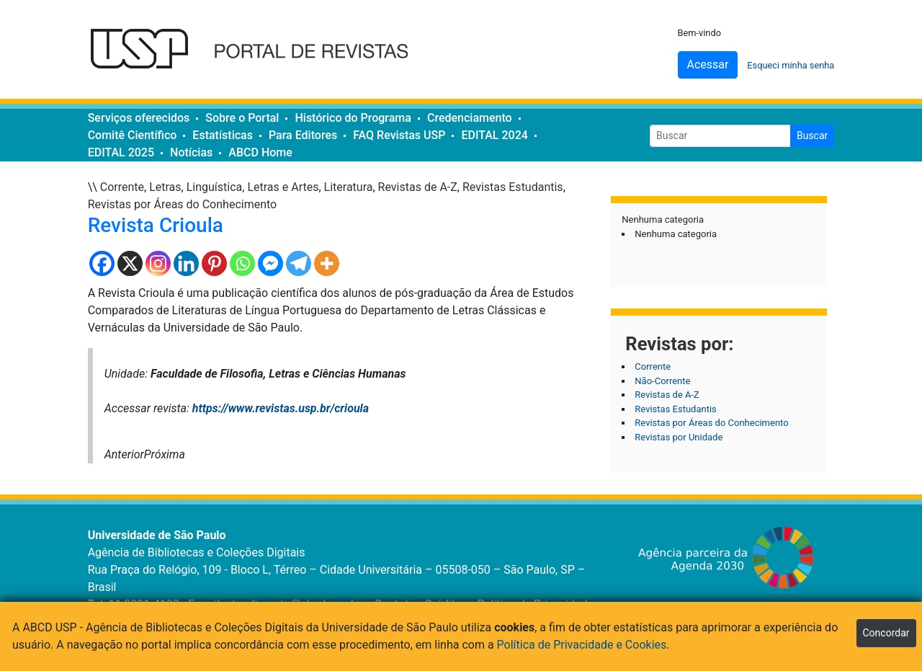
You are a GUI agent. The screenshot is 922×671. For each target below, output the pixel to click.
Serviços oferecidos (139, 118)
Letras (165, 187)
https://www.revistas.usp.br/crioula (280, 408)
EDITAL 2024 (494, 135)
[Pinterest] (214, 263)
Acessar (708, 64)
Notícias (191, 152)
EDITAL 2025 (121, 152)
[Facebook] (102, 263)
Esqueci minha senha (790, 65)
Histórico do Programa (353, 118)
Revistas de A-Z (417, 187)
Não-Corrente (662, 381)
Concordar (886, 633)
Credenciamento (469, 118)
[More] (326, 263)
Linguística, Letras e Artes (253, 187)
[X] (130, 263)
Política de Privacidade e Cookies (582, 645)
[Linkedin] (186, 263)
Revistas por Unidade (678, 437)
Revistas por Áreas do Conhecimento (182, 204)
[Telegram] (298, 263)
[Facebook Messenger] (270, 263)
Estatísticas (222, 135)
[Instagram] (158, 263)
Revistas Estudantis (512, 187)
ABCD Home (260, 152)
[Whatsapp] (242, 263)
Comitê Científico (132, 135)
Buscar (812, 135)
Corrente (122, 187)
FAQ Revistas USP (399, 135)
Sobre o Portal (242, 118)
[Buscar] (720, 136)
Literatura (348, 187)
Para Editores (303, 135)
